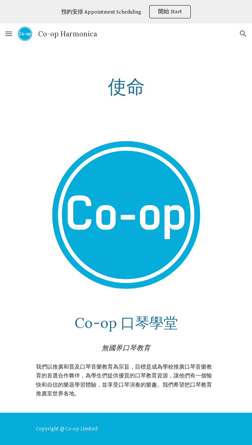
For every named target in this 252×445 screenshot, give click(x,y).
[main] (126, 86)
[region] (126, 11)
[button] (9, 33)
